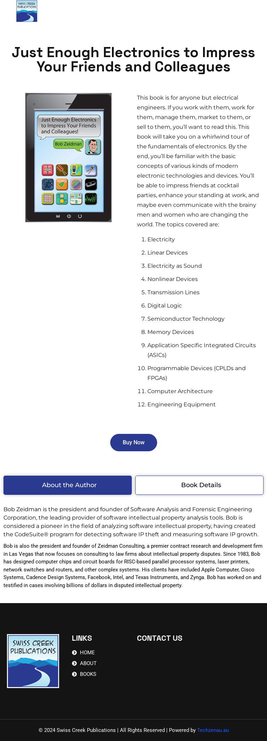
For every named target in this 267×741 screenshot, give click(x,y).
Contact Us (163, 12)
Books (126, 12)
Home (95, 12)
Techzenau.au (213, 730)
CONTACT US (159, 638)
